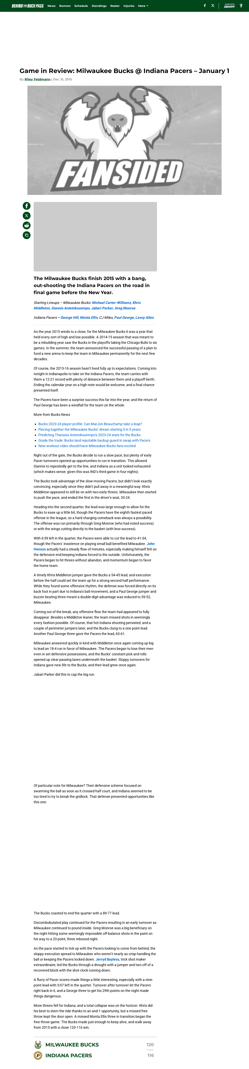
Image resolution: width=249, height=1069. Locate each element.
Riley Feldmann (38, 79)
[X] (212, 5)
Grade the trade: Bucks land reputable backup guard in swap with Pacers (94, 440)
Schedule (81, 6)
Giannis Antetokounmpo (70, 308)
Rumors (64, 6)
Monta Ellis (88, 317)
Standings (99, 6)
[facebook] (205, 5)
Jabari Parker (102, 308)
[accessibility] (241, 5)
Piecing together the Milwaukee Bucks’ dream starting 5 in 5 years (89, 429)
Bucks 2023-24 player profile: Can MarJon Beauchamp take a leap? (90, 424)
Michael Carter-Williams (111, 303)
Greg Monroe (125, 308)
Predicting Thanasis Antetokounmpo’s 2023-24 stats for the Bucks (89, 435)
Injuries (129, 6)
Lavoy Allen (144, 317)
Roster (115, 6)
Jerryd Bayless (107, 959)
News (51, 6)
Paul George (124, 317)
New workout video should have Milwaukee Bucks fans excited (87, 446)
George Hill (69, 317)
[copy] (27, 235)
